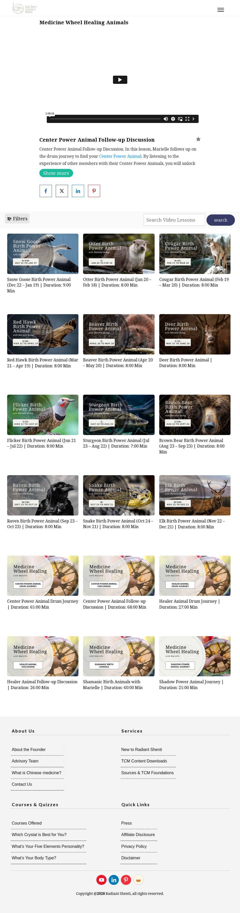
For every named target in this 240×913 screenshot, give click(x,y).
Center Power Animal (120, 156)
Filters (17, 218)
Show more (56, 173)
